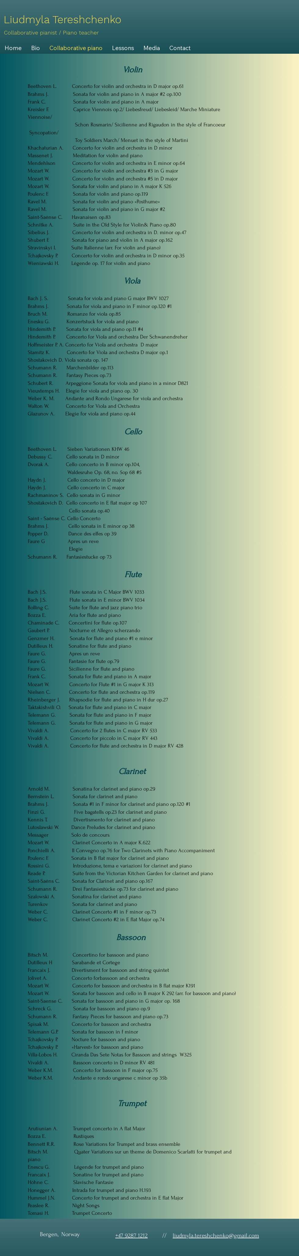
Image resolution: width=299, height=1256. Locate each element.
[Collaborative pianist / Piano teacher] (51, 32)
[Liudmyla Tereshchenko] (62, 19)
